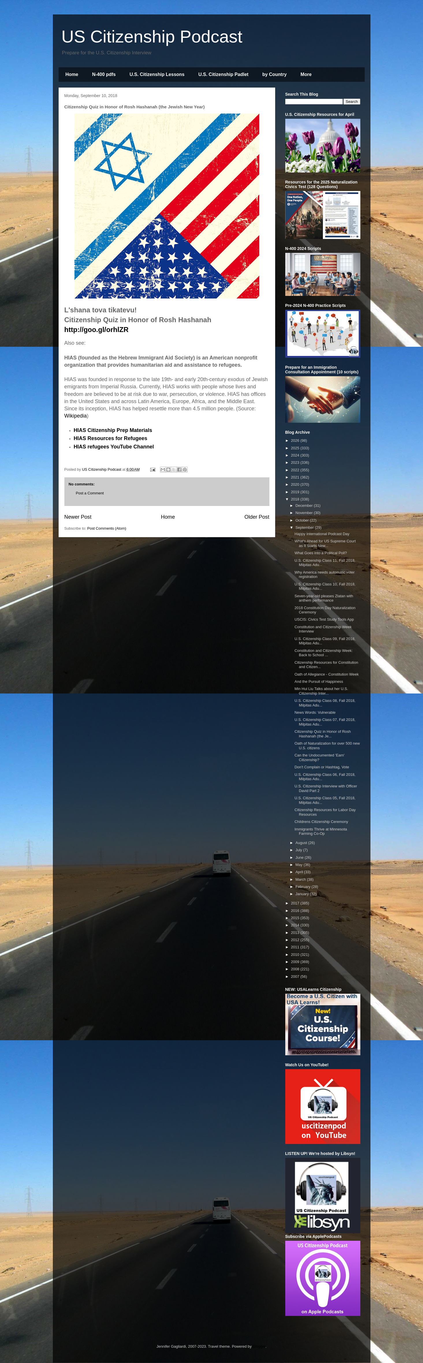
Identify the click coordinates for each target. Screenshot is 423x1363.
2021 (296, 477)
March (301, 879)
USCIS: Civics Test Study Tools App (324, 619)
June (300, 857)
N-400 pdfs (104, 74)
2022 (296, 470)
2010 (296, 954)
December (304, 505)
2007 (296, 976)
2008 (296, 969)
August (301, 843)
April (299, 872)
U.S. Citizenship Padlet (223, 74)
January (302, 894)
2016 (296, 910)
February (303, 886)
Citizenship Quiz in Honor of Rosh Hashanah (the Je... (323, 733)
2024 (296, 455)
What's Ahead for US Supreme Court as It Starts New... (325, 543)
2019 (296, 492)
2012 (296, 940)
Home (72, 74)
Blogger (259, 1346)
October (302, 520)
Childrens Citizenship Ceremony (321, 821)
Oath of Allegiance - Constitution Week (327, 674)
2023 (296, 462)
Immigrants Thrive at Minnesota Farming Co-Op (321, 831)
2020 (296, 484)
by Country (274, 74)
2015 (296, 918)
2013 (296, 932)
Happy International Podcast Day (322, 534)
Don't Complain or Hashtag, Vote (322, 767)
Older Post (257, 517)
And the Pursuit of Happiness (319, 681)
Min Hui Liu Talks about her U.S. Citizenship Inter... (321, 691)
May (299, 865)
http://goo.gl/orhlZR (96, 329)
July (299, 850)
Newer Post (78, 517)
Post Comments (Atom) (106, 528)
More (306, 74)
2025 (296, 448)
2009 (296, 962)
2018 (296, 499)
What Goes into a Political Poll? (321, 553)
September (305, 527)
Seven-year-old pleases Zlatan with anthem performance (324, 598)
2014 (296, 925)
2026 (296, 440)
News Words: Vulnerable (315, 712)
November (304, 513)
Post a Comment (90, 493)
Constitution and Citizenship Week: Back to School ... (324, 652)
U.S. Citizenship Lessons (157, 74)
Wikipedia (75, 416)
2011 (296, 947)
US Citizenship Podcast (152, 36)
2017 (296, 903)
